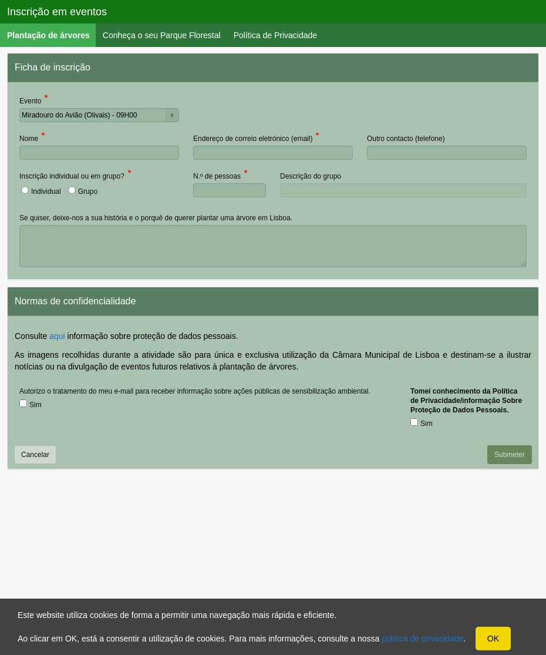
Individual (46, 191)
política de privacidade (422, 638)
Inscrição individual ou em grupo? (71, 177)
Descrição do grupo (310, 176)
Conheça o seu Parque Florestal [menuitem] (162, 35)
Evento (30, 102)
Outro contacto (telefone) (406, 139)
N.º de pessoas (217, 177)
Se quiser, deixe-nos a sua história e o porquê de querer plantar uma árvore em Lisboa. (155, 218)
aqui (57, 336)
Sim (35, 405)
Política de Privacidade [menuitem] (275, 35)
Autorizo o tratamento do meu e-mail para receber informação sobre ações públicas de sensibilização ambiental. (194, 391)
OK (493, 638)
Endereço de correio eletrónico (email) (252, 139)
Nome (28, 139)
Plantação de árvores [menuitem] (52, 35)
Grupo (87, 191)
